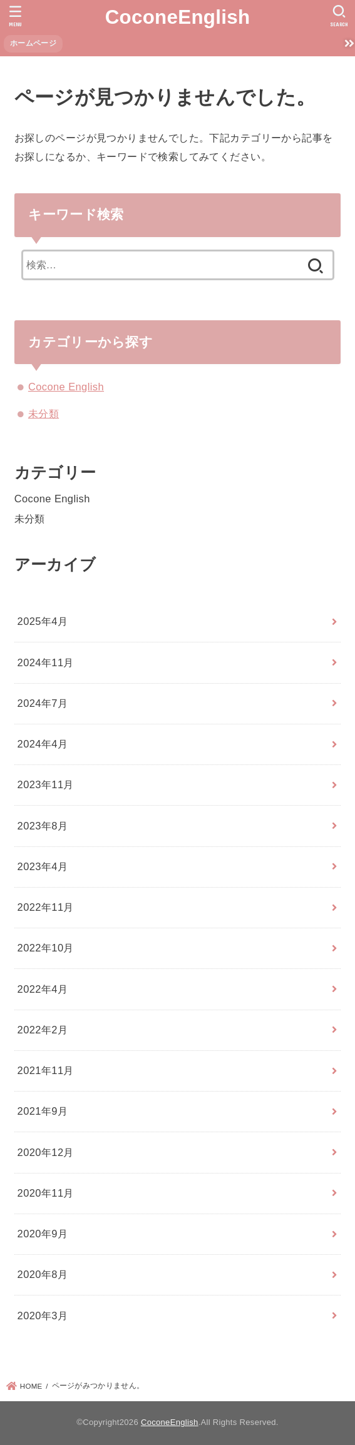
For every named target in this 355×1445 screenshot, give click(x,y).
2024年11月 (46, 662)
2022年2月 (43, 1029)
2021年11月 (46, 1070)
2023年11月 (46, 784)
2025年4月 (43, 621)
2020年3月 (43, 1315)
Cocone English (66, 386)
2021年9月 (43, 1111)
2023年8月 (43, 825)
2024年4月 (43, 743)
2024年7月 (43, 703)
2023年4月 (43, 866)
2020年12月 (46, 1152)
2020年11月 (46, 1193)
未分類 (43, 413)
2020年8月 (43, 1274)
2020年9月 (43, 1233)
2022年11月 (46, 907)
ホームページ (33, 43)
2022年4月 (43, 989)
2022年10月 (46, 947)
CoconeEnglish (177, 17)
